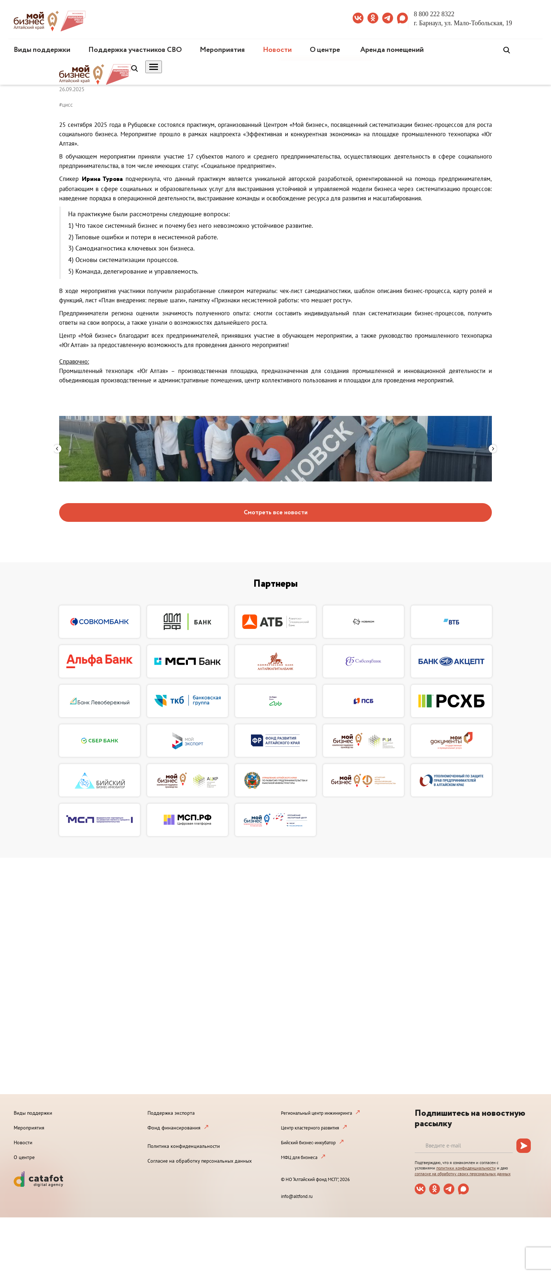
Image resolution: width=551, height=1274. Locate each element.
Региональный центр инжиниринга (316, 1113)
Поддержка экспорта (171, 1113)
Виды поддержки (42, 50)
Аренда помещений (392, 50)
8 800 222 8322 (434, 14)
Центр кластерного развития (310, 1128)
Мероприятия (222, 50)
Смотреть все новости (276, 512)
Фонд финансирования (173, 1127)
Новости (277, 50)
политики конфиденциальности (466, 1168)
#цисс (66, 104)
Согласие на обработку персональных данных (199, 1161)
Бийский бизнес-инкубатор (308, 1143)
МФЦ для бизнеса (299, 1157)
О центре (325, 50)
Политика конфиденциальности (183, 1146)
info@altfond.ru (297, 1196)
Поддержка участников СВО (135, 50)
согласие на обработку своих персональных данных (463, 1173)
